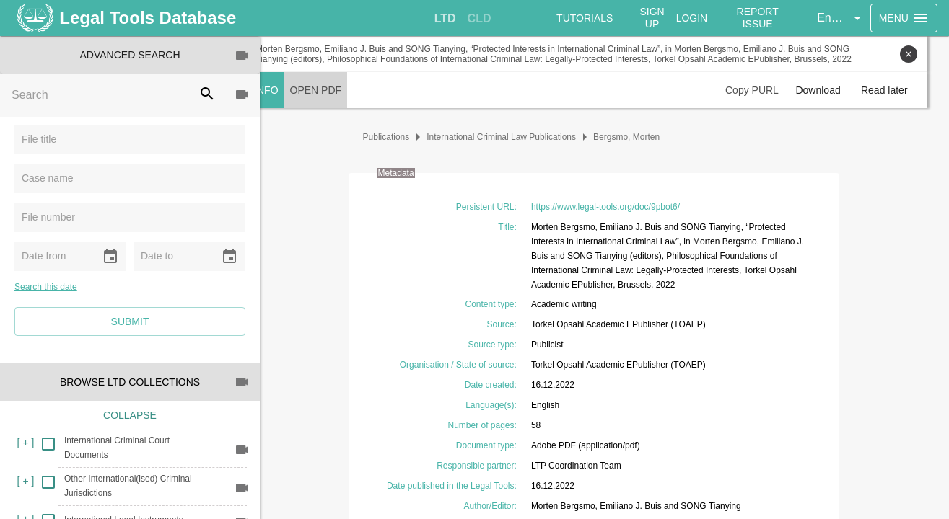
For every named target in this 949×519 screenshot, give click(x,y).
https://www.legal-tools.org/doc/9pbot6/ (616, 207)
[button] (842, 18)
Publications (397, 137)
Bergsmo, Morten (637, 137)
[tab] (446, 18)
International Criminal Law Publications (512, 137)
